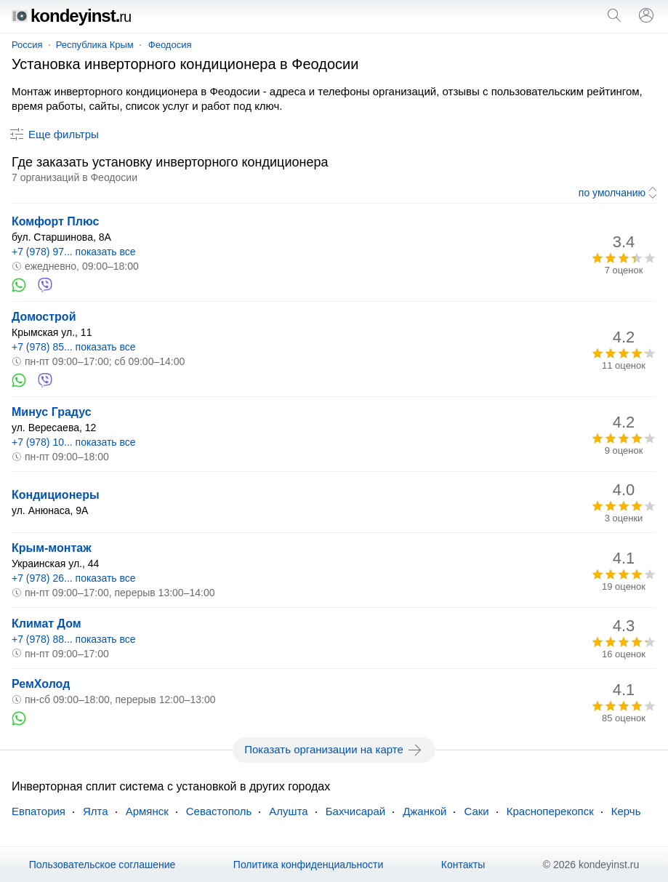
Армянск (147, 811)
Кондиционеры (56, 495)
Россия (27, 44)
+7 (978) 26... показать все (74, 578)
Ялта (95, 811)
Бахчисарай (355, 811)
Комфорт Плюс (55, 221)
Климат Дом (46, 623)
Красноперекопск (550, 811)
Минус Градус (52, 412)
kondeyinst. (71, 15)
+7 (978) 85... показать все (74, 347)
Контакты (463, 864)
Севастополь (219, 811)
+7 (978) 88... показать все (74, 639)
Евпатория (38, 811)
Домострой (44, 316)
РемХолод (41, 684)
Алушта (288, 811)
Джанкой (424, 811)
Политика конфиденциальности (308, 864)
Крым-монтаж (52, 548)
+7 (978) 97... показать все (74, 251)
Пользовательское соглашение (102, 864)
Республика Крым (95, 44)
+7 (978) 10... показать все (74, 442)
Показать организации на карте (334, 749)
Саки (476, 811)
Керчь (626, 811)
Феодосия (170, 44)
